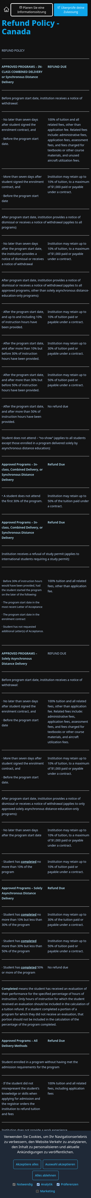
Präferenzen (67, 1184)
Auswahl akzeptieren (60, 1164)
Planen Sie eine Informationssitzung (31, 10)
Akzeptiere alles (27, 1164)
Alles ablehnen (45, 1175)
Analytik (44, 1184)
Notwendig (23, 1184)
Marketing (45, 1191)
